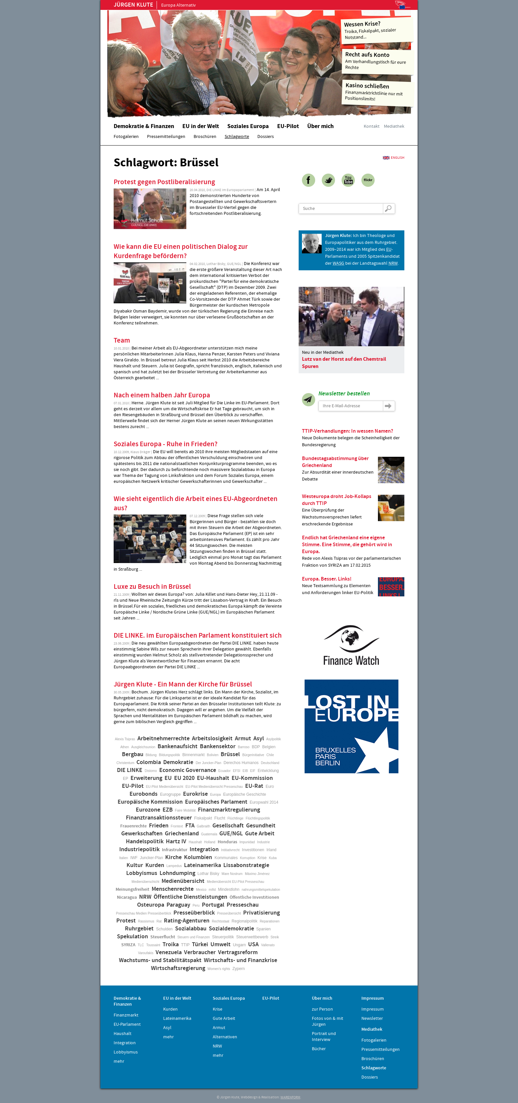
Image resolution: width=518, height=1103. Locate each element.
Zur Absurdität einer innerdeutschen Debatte (353, 469)
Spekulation (132, 937)
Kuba (273, 858)
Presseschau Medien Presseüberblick (143, 913)
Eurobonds (144, 794)
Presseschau (243, 905)
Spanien (263, 929)
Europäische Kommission (150, 802)
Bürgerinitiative (253, 755)
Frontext (177, 826)
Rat (159, 921)
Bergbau (132, 754)
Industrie (263, 842)
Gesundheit (261, 826)
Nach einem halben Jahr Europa (162, 395)
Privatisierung (261, 913)
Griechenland (182, 834)
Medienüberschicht (145, 882)
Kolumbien (198, 857)
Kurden (154, 865)
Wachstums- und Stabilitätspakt (160, 960)
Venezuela (169, 952)
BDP (256, 747)
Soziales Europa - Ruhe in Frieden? (165, 444)
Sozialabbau (190, 929)
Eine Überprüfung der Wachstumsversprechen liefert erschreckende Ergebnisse (353, 510)
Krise (262, 857)
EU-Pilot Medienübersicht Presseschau (214, 786)
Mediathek (394, 126)
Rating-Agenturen (186, 921)
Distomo (151, 771)
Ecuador (224, 771)
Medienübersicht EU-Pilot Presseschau (235, 882)
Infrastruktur (174, 850)
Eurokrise (195, 794)
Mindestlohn (229, 889)
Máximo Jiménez (257, 874)
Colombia (148, 762)
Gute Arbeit (260, 834)
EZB (168, 810)
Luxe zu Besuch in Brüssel (152, 586)
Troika (171, 945)
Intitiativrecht (230, 850)
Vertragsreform (238, 952)
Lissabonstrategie (246, 865)
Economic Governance (187, 770)
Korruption (247, 858)
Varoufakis (146, 953)
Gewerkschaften (142, 834)
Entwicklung (268, 770)
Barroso (243, 747)
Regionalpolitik (244, 921)
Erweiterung (146, 778)
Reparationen (269, 921)
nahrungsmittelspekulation (261, 889)
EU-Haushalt (213, 778)
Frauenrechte (133, 826)
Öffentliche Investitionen (254, 897)
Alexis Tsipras (125, 739)
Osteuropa (150, 905)
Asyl (258, 739)
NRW (145, 897)
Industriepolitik (139, 849)
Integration (204, 849)
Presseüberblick (194, 913)
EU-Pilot (133, 786)
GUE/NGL (231, 834)
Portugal (213, 905)
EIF (252, 771)
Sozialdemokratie (231, 929)
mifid (212, 889)
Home (191, 61)
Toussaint (153, 945)
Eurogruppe (170, 794)
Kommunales (226, 857)
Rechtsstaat (220, 921)
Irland (272, 850)
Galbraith (203, 826)
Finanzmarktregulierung (229, 810)
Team (122, 340)
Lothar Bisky (208, 873)
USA (253, 945)
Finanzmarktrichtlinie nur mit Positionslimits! (378, 92)
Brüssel (230, 754)
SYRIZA (128, 945)
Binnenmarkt (193, 754)
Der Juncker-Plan (208, 763)
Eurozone (148, 810)
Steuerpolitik (223, 937)
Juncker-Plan (151, 857)
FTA (190, 826)
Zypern (239, 968)
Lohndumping (177, 873)
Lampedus (174, 866)
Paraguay (178, 905)
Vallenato (268, 945)
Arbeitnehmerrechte (163, 739)
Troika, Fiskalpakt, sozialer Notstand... (377, 30)
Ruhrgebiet (139, 929)
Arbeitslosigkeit (212, 739)
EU (168, 778)
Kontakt (372, 126)
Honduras (227, 842)
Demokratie (178, 762)
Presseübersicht (229, 913)
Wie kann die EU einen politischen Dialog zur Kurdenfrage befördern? (181, 251)
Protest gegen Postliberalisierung (164, 182)
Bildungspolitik (169, 755)
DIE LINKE (129, 770)
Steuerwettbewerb (252, 937)
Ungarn (239, 945)
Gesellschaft (228, 826)
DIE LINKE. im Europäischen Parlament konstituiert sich (198, 635)
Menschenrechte (173, 889)
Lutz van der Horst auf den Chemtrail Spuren (344, 362)
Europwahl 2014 (264, 802)
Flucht (219, 818)
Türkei (200, 945)
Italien (123, 858)
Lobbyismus (141, 873)
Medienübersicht (183, 881)
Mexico (201, 889)
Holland (209, 842)
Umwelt (220, 945)
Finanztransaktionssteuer (159, 818)
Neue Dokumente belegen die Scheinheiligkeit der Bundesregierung (353, 438)
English (397, 157)
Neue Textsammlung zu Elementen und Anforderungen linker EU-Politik (353, 586)
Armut (243, 739)
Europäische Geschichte (244, 794)
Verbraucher (200, 952)
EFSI (236, 771)
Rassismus (146, 921)
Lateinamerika (202, 865)
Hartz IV (176, 842)
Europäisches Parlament (216, 802)
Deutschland (270, 763)
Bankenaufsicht (178, 747)
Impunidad (247, 842)
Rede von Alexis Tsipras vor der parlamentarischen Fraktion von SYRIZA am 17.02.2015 (353, 551)
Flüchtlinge (235, 818)
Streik (275, 937)
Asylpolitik (273, 739)
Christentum (125, 763)
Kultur (135, 865)
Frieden (158, 826)
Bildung (151, 755)
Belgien (269, 747)
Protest (126, 921)
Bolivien (212, 755)
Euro (270, 786)
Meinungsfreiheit (132, 889)
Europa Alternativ (155, 5)
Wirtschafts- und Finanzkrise (240, 960)
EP (125, 778)
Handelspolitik (145, 842)
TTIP (185, 945)
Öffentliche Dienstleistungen (190, 897)
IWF (133, 857)
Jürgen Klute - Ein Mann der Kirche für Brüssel (183, 684)
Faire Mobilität (185, 810)
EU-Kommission (252, 778)
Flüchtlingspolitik (258, 818)
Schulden (164, 929)
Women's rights (218, 969)
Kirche (173, 857)
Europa (215, 794)
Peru (196, 905)
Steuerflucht (162, 937)
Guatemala (209, 834)
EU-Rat (254, 786)
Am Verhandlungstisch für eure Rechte (378, 60)
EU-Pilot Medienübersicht (164, 786)
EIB (245, 771)
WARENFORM (290, 1097)
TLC (141, 945)
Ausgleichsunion (143, 747)
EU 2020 (184, 778)
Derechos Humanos (241, 762)
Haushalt (195, 842)
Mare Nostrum (232, 874)
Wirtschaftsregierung (178, 968)
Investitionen (253, 850)
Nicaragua (127, 897)
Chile (270, 755)
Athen (124, 747)
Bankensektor (218, 747)
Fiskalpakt (203, 818)
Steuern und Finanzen (193, 937)
